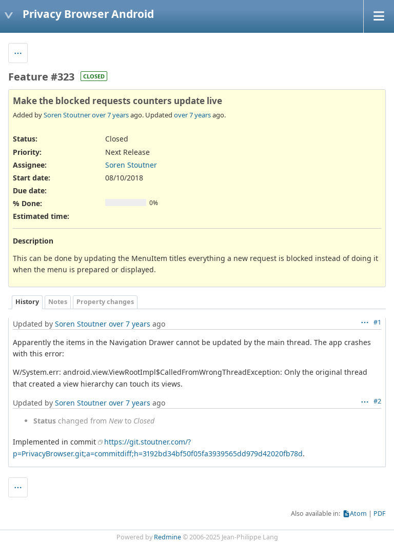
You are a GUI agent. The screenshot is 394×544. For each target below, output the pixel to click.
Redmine (167, 537)
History (27, 301)
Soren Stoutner (67, 114)
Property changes (105, 301)
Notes (57, 301)
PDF (379, 513)
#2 (377, 401)
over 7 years (110, 114)
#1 (377, 322)
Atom (358, 513)
